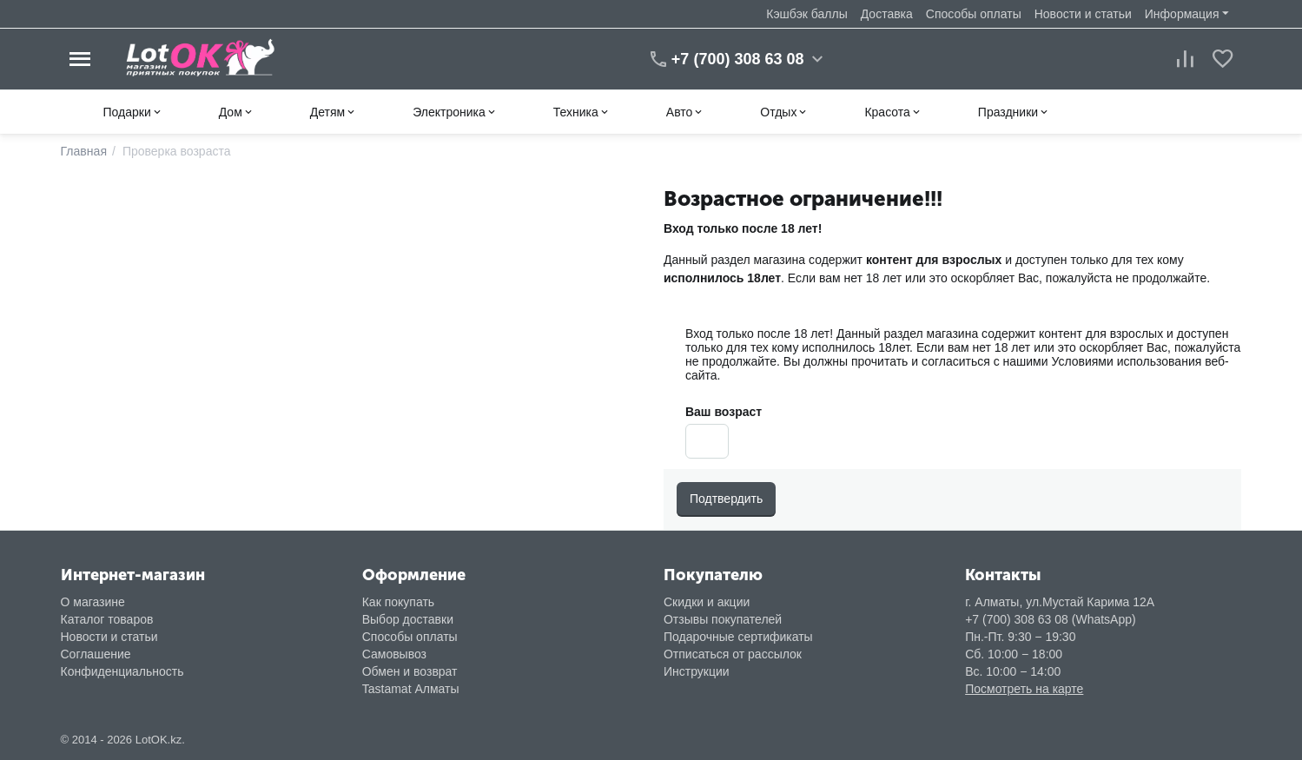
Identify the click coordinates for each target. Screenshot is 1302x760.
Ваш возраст (723, 412)
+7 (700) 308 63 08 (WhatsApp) (1050, 619)
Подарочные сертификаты (738, 637)
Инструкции (697, 671)
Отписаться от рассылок (733, 654)
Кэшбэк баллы (806, 14)
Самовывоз (394, 654)
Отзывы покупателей (723, 619)
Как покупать (398, 602)
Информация (1182, 14)
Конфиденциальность (122, 671)
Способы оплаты (973, 14)
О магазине (93, 602)
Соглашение (96, 654)
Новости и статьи (1083, 14)
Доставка (887, 14)
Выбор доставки (407, 619)
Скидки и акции (707, 602)
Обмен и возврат (410, 671)
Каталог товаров (107, 619)
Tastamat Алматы (410, 689)
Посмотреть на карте (1024, 689)
